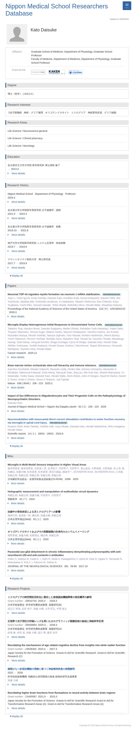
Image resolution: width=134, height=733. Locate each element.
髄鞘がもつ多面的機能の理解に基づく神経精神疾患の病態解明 (41, 669)
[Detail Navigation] (127, 5)
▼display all (16, 275)
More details (16, 173)
